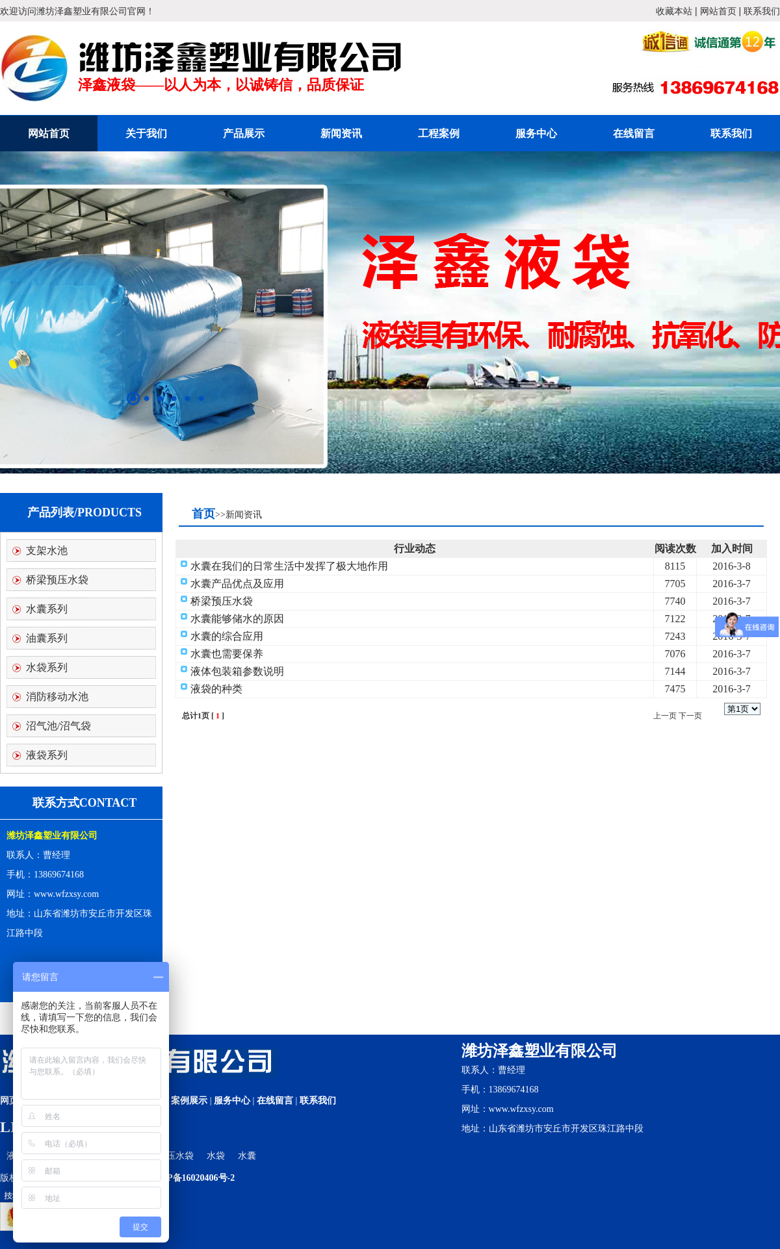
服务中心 (536, 133)
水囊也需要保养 (226, 653)
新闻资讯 (341, 133)
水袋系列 (47, 667)
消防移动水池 (57, 696)
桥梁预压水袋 (57, 579)
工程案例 (439, 133)
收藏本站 (674, 11)
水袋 (216, 1156)
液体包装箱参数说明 (237, 671)
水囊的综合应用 (226, 636)
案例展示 (189, 1100)
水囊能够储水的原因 (237, 618)
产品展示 (244, 133)
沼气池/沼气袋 (58, 725)
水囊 (247, 1156)
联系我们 (762, 11)
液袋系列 (47, 755)
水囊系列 (47, 608)
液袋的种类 (216, 688)
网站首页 (718, 11)
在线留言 (634, 133)
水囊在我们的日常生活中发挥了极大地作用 (289, 566)
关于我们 (146, 133)
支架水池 (47, 550)
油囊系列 (47, 638)
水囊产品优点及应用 (237, 583)
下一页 (690, 715)
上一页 (665, 715)
